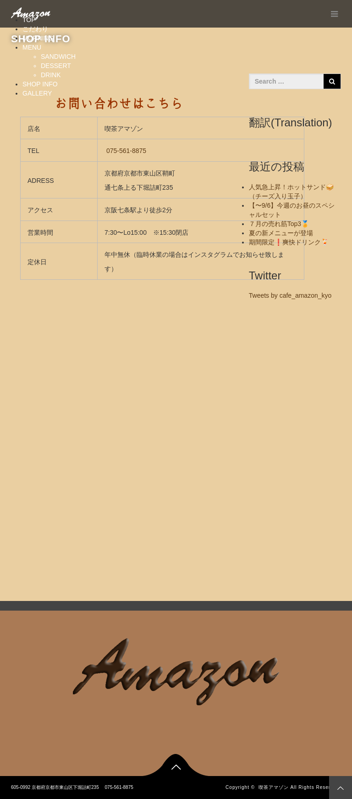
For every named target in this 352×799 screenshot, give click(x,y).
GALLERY (37, 93)
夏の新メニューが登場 (281, 233)
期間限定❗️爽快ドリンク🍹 (289, 242)
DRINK (51, 75)
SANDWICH (58, 56)
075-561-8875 (126, 150)
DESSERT (56, 65)
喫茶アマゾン (273, 787)
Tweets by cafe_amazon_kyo (290, 295)
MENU (31, 47)
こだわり (35, 29)
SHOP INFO (40, 84)
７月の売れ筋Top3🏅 (279, 223)
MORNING (38, 38)
